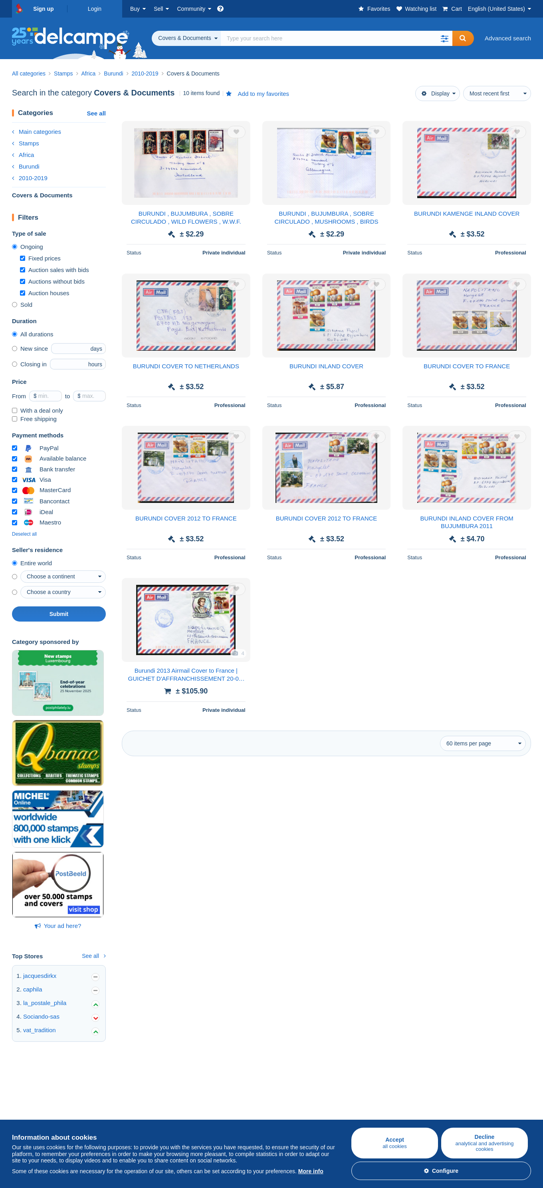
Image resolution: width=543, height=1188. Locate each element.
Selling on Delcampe (126, 1081)
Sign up (43, 9)
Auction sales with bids (54, 269)
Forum (193, 1108)
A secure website (380, 1081)
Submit (59, 614)
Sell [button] (158, 9)
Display (436, 93)
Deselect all (24, 534)
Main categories (36, 131)
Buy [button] (135, 9)
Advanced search (508, 38)
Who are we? (289, 1081)
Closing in (29, 364)
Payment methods (382, 1098)
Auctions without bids (52, 281)
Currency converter (469, 1081)
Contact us (372, 1113)
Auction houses (44, 293)
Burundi (26, 166)
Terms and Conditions (300, 1108)
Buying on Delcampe (39, 1081)
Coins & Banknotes (37, 1117)
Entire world (32, 563)
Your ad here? (58, 925)
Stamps (25, 143)
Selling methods (120, 1108)
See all (96, 113)
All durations (33, 334)
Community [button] (191, 9)
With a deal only (37, 410)
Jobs (282, 1098)
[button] (444, 38)
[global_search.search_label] (336, 38)
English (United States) (496, 9)
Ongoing (27, 246)
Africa (23, 154)
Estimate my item (122, 1117)
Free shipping (34, 418)
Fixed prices (40, 258)
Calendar (197, 1098)
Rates (106, 1098)
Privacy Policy (290, 1117)
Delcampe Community (214, 1081)
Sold (22, 304)
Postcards (25, 1108)
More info (310, 1171)
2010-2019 (30, 178)
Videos (194, 1117)
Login (94, 9)
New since (30, 348)
